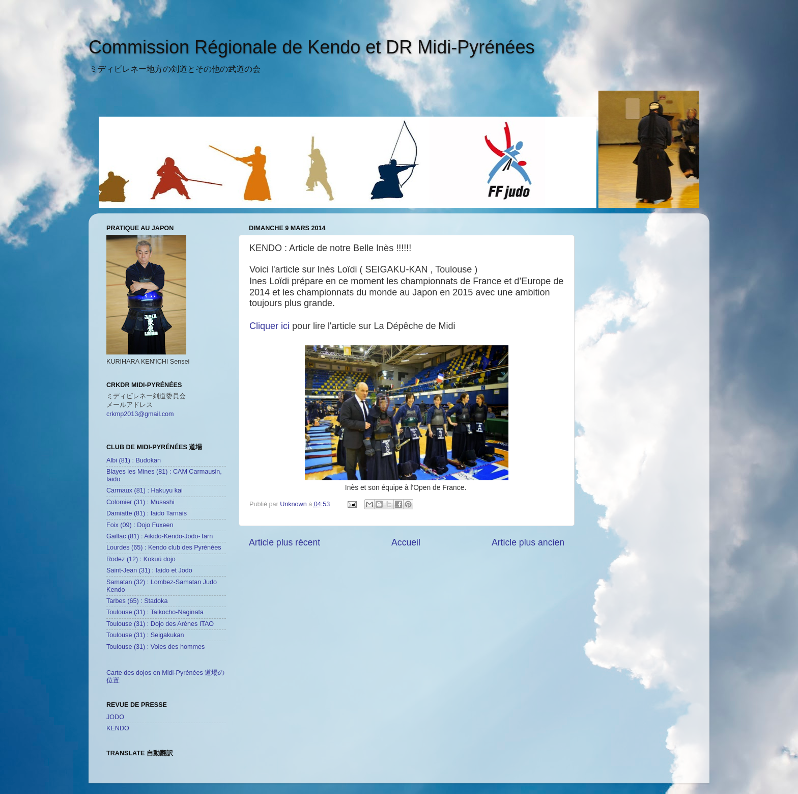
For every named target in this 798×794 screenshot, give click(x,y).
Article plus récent (284, 542)
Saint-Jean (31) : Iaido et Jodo (149, 570)
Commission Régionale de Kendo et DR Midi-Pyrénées (311, 47)
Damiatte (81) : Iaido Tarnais (146, 513)
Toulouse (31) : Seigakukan (145, 635)
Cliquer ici (269, 326)
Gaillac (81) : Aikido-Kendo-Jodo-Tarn (159, 536)
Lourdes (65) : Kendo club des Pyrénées (163, 547)
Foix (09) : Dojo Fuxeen (140, 525)
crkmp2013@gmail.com (140, 414)
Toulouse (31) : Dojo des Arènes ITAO (160, 623)
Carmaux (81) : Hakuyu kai (144, 490)
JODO (115, 717)
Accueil (405, 542)
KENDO (117, 728)
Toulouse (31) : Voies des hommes (155, 646)
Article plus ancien (528, 542)
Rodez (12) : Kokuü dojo (141, 559)
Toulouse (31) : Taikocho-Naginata (155, 612)
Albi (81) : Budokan (133, 460)
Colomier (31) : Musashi (140, 502)
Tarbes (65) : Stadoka (136, 601)
